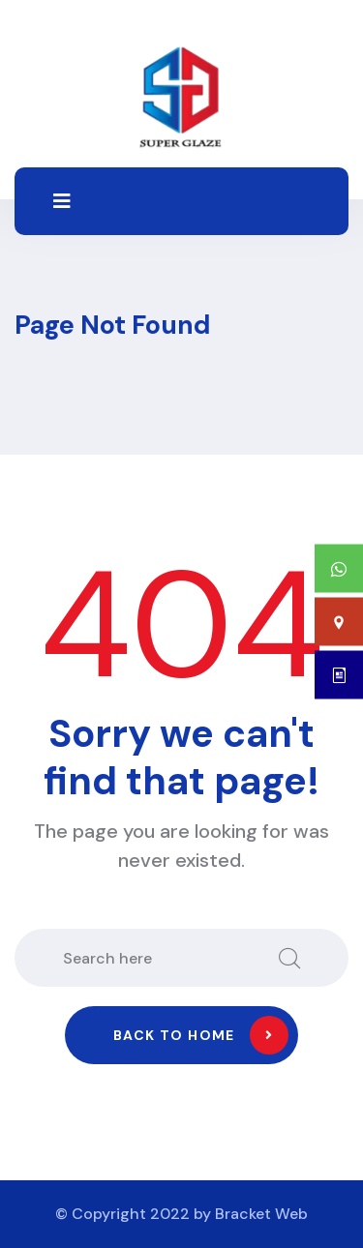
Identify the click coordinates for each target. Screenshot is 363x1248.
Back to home (200, 1035)
